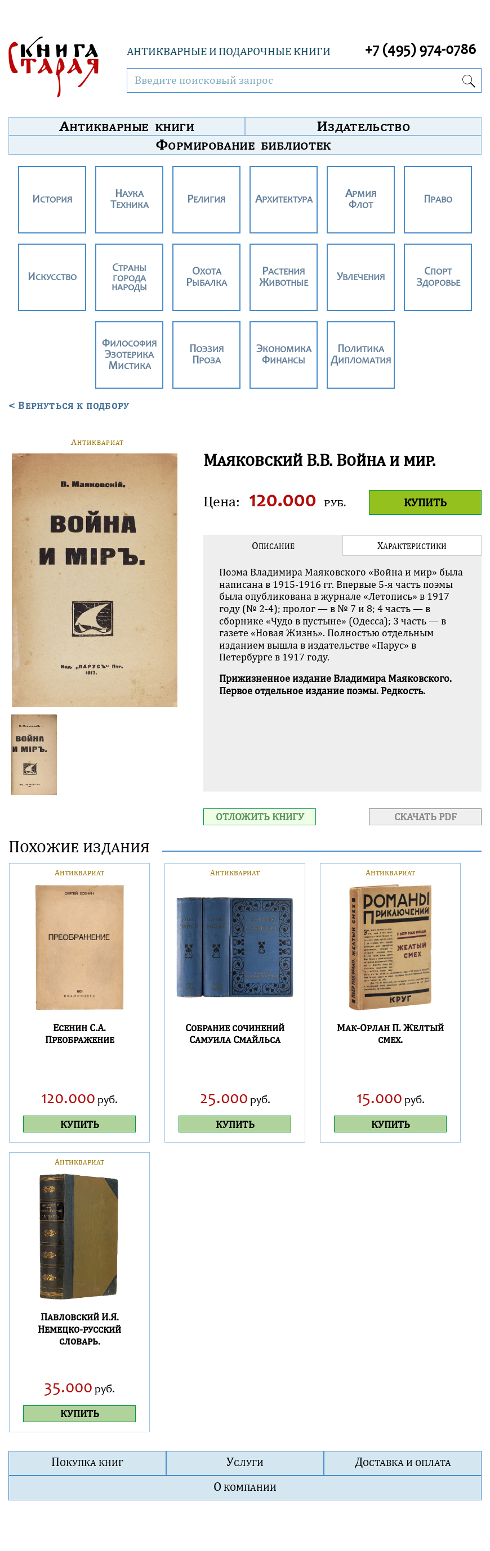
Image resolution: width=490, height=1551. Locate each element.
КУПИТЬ (425, 502)
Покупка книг (87, 1461)
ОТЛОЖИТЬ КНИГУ (260, 816)
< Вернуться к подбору (68, 404)
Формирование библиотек (243, 144)
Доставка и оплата (403, 1461)
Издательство (363, 126)
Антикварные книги (126, 126)
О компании (245, 1486)
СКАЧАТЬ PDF (425, 816)
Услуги (245, 1461)
